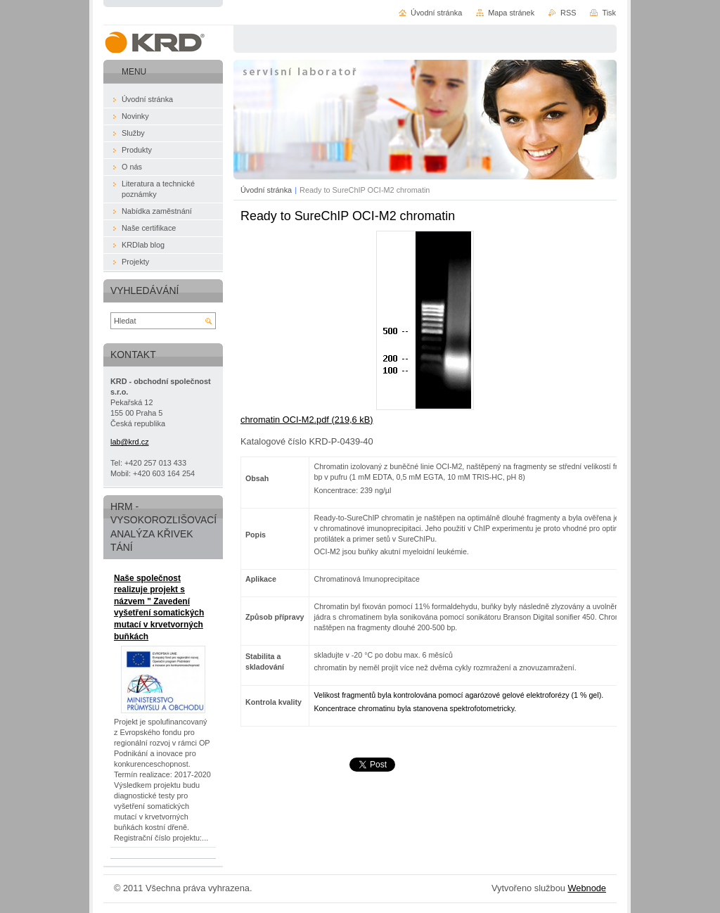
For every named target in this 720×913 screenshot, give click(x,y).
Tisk (609, 12)
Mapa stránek (511, 12)
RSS (568, 12)
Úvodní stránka (266, 190)
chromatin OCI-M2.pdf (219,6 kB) (306, 419)
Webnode (586, 888)
